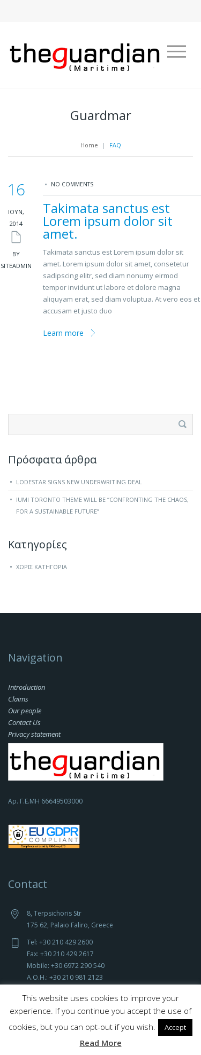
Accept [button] (175, 1027)
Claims (18, 699)
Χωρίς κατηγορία (41, 567)
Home (89, 145)
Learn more (63, 333)
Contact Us (24, 722)
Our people (24, 710)
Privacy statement (34, 734)
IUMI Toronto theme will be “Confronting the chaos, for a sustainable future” (102, 505)
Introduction (26, 687)
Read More (101, 1042)
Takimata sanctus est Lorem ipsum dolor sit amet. (108, 220)
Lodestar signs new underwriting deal (79, 482)
